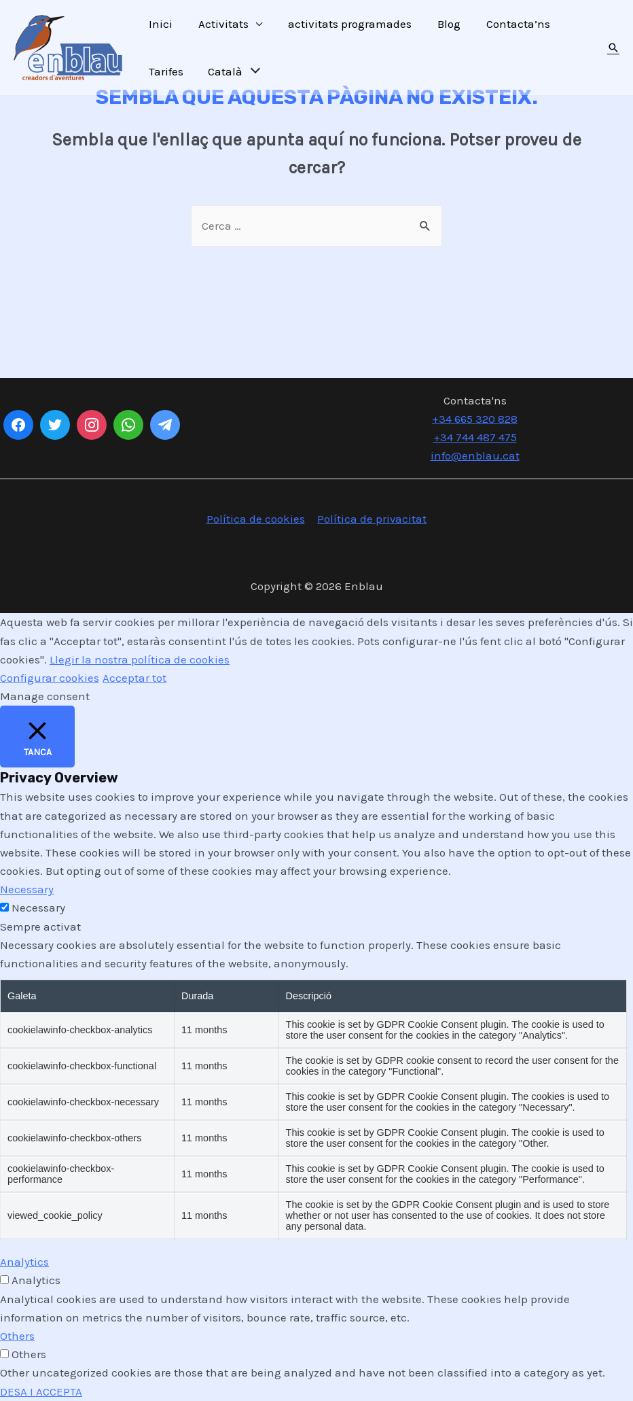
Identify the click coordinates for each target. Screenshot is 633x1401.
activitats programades (343, 24)
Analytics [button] (24, 1262)
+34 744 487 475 (475, 437)
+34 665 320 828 (474, 419)
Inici (159, 24)
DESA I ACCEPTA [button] (41, 1391)
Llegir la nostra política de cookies (140, 659)
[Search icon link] (613, 47)
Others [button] (17, 1336)
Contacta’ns (506, 24)
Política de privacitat (371, 519)
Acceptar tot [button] (134, 678)
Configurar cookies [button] (49, 678)
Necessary (38, 908)
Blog (439, 24)
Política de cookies (255, 519)
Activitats (219, 24)
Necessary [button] (27, 890)
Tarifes (164, 71)
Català (222, 71)
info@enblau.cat (475, 455)
